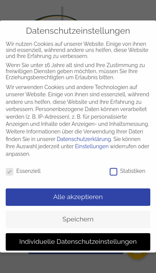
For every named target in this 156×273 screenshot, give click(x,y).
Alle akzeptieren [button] (78, 194)
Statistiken (127, 168)
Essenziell (23, 168)
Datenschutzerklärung (84, 136)
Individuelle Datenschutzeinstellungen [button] (78, 238)
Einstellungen (92, 143)
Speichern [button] (78, 216)
